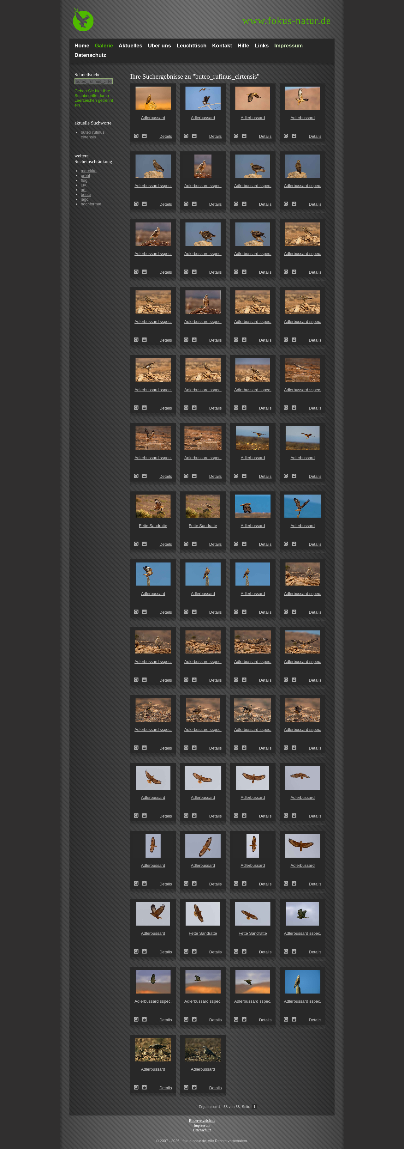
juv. (84, 185)
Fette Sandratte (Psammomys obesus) (138, 544)
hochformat (91, 204)
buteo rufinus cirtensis (92, 134)
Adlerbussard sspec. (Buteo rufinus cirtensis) (138, 204)
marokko (89, 170)
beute (86, 194)
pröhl (85, 175)
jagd (85, 199)
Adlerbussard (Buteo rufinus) (138, 136)
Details (165, 136)
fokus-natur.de (286, 20)
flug (84, 180)
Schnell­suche (87, 74)
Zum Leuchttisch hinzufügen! (144, 136)
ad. (83, 189)
